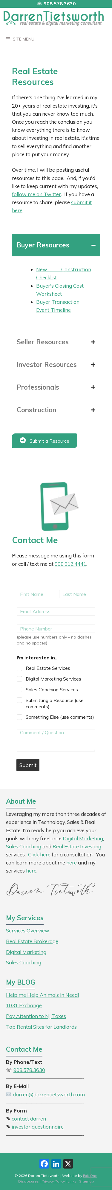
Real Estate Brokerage (32, 941)
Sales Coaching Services (52, 689)
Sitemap (86, 1181)
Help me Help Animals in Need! (42, 995)
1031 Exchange (24, 1005)
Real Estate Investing (77, 846)
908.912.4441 (70, 564)
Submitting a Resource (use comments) (55, 703)
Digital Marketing (83, 838)
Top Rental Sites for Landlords (41, 1027)
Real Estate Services (48, 668)
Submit (27, 765)
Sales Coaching (23, 846)
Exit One (90, 1175)
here (31, 870)
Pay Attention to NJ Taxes (36, 1016)
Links (71, 1181)
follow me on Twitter (36, 194)
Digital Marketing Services (53, 679)
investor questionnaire (38, 1127)
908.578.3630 (60, 4)
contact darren (29, 1118)
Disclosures (28, 1181)
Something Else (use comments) (60, 717)
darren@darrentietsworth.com (49, 1094)
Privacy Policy (53, 1181)
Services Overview (27, 930)
